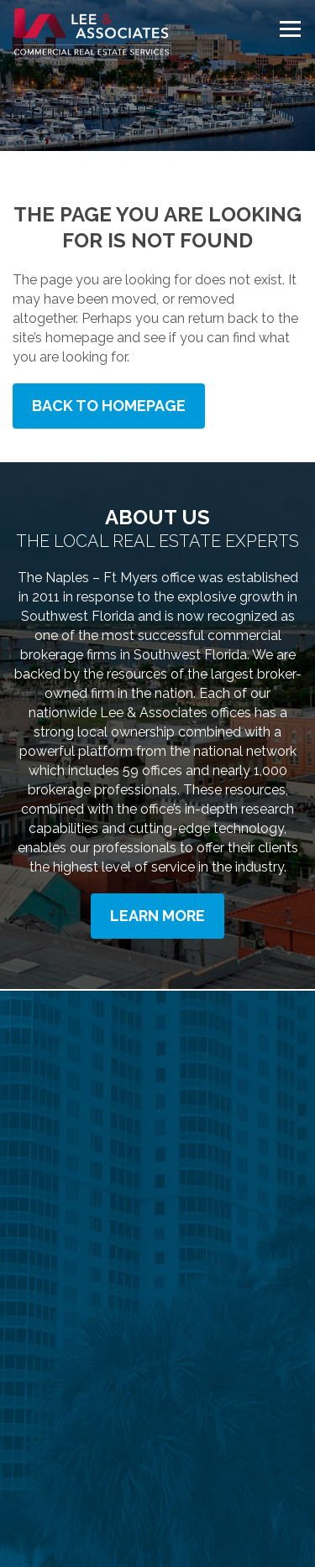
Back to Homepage (109, 405)
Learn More (157, 915)
